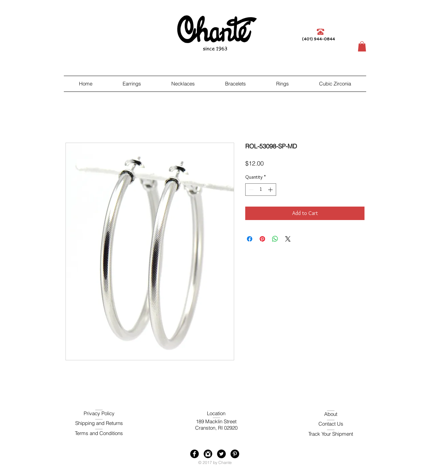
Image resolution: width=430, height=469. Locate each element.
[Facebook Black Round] (194, 453)
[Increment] (271, 189)
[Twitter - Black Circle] (221, 453)
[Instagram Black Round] (208, 453)
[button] (362, 46)
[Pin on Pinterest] (262, 239)
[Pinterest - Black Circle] (234, 453)
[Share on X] (288, 239)
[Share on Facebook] (250, 239)
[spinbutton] (261, 189)
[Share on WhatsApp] (275, 239)
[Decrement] (250, 189)
